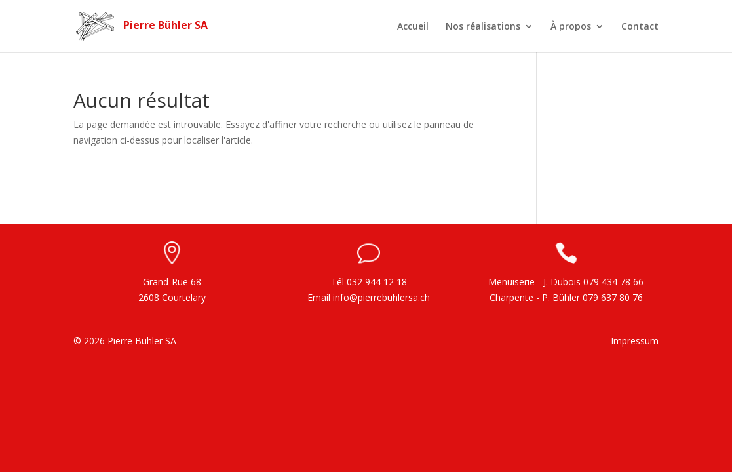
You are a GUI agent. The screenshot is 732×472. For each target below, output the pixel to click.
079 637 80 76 (613, 297)
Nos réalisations (483, 27)
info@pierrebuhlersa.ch (381, 297)
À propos (570, 27)
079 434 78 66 (613, 281)
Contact (640, 27)
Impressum (635, 340)
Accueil (413, 27)
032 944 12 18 (377, 281)
